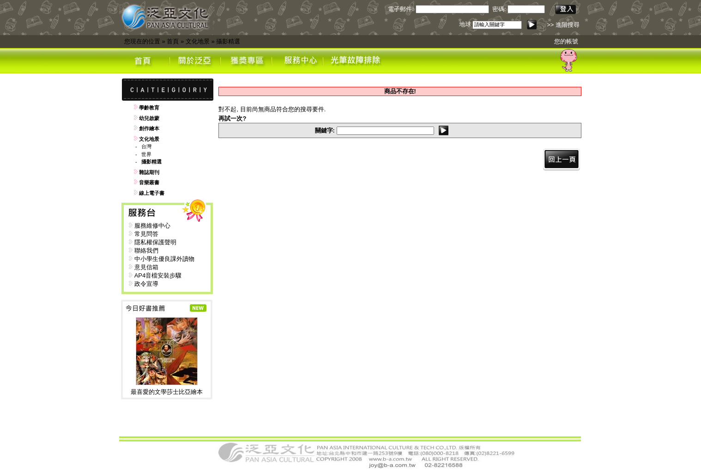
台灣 (146, 146)
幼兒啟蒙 (149, 118)
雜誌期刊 (149, 172)
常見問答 (146, 233)
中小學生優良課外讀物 (164, 258)
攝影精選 (228, 41)
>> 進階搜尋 (563, 24)
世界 (146, 154)
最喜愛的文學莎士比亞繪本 (167, 391)
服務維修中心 (152, 225)
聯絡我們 (146, 250)
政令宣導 (146, 283)
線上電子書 (151, 193)
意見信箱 (146, 267)
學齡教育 (149, 107)
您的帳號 (566, 41)
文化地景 (198, 41)
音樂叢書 (149, 182)
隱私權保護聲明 (155, 242)
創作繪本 (149, 128)
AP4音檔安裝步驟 (158, 275)
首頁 (173, 41)
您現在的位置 (142, 41)
